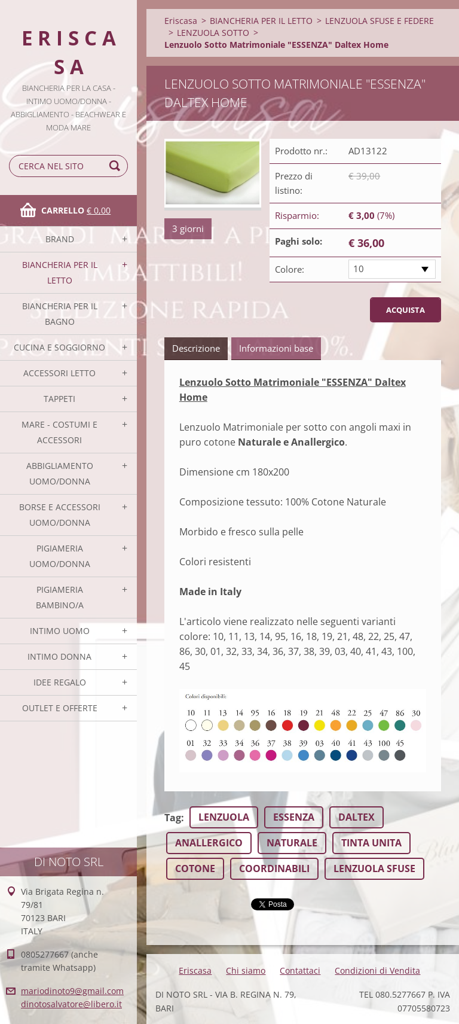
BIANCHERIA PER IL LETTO (59, 272)
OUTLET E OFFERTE (59, 708)
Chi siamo (245, 970)
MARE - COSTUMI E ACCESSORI (59, 432)
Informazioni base (276, 348)
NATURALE (292, 842)
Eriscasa (180, 20)
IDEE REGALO (59, 682)
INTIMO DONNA (59, 656)
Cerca (116, 166)
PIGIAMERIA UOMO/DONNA (59, 556)
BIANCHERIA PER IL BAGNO (59, 313)
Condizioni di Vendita (377, 970)
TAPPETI (59, 398)
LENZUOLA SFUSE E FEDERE (379, 20)
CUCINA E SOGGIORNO (59, 347)
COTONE (195, 868)
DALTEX (356, 817)
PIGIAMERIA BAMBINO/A (60, 597)
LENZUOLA (223, 817)
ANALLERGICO (209, 842)
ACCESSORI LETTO (59, 373)
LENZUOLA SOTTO (213, 32)
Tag (172, 817)
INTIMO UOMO (60, 630)
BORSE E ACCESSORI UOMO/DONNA (59, 514)
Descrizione (196, 348)
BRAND (59, 239)
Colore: (289, 269)
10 (358, 269)
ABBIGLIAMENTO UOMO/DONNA (59, 473)
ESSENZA (293, 817)
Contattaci (300, 970)
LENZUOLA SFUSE (374, 868)
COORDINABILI (274, 868)
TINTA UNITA (371, 842)
